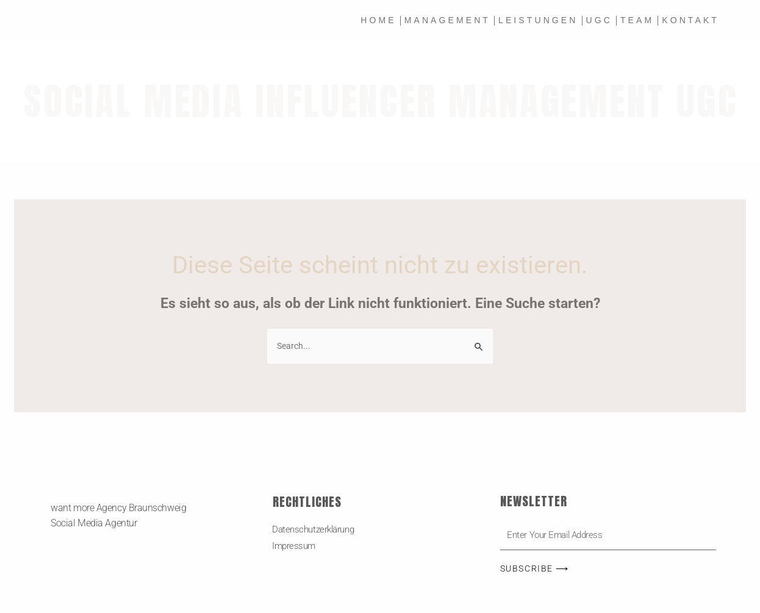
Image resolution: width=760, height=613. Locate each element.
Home (378, 20)
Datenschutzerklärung (316, 530)
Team (637, 20)
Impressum (295, 547)
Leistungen (538, 20)
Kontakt (690, 20)
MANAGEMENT (447, 20)
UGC (599, 20)
